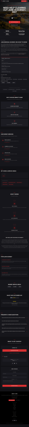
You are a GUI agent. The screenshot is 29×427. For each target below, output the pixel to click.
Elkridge (3, 82)
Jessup (14, 82)
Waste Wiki (14, 415)
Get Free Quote (7, 142)
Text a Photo (18, 400)
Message (14, 379)
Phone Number (14, 375)
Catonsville (14, 407)
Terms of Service (21, 423)
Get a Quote (14, 412)
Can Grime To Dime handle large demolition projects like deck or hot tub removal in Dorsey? (14, 324)
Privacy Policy (17, 423)
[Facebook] (12, 363)
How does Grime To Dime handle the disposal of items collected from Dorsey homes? (13, 332)
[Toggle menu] (27, 1)
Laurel (14, 406)
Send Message (14, 385)
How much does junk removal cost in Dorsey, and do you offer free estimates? (13, 317)
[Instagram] (16, 363)
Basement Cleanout (14, 416)
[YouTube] (14, 363)
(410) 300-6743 (14, 350)
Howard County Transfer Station (5, 54)
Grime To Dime (5, 1)
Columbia (8, 82)
